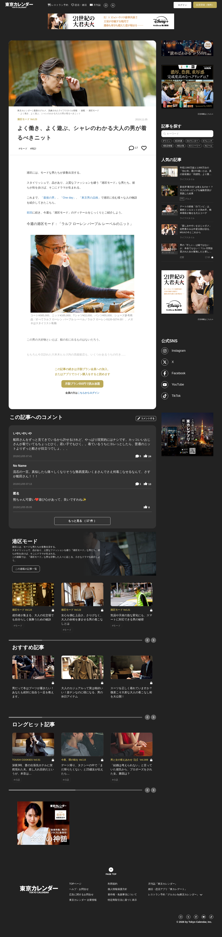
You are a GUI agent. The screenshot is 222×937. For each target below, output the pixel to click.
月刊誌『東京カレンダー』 (162, 883)
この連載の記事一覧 (26, 568)
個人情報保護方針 (117, 889)
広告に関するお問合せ (81, 894)
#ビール (208, 146)
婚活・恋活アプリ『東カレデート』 (167, 889)
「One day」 (68, 197)
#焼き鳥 (180, 146)
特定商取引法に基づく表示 (122, 900)
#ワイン (166, 141)
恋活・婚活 (79, 4)
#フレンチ (207, 141)
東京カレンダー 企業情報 (83, 900)
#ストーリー (194, 146)
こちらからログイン (88, 392)
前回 (29, 212)
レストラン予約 (58, 4)
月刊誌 (95, 4)
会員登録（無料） (205, 4)
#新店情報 (167, 146)
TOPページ (75, 883)
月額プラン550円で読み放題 (82, 383)
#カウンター (192, 141)
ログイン (182, 5)
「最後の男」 (49, 197)
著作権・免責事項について (122, 894)
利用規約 (112, 883)
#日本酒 (178, 141)
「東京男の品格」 (90, 197)
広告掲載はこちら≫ (205, 114)
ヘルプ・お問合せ (79, 889)
